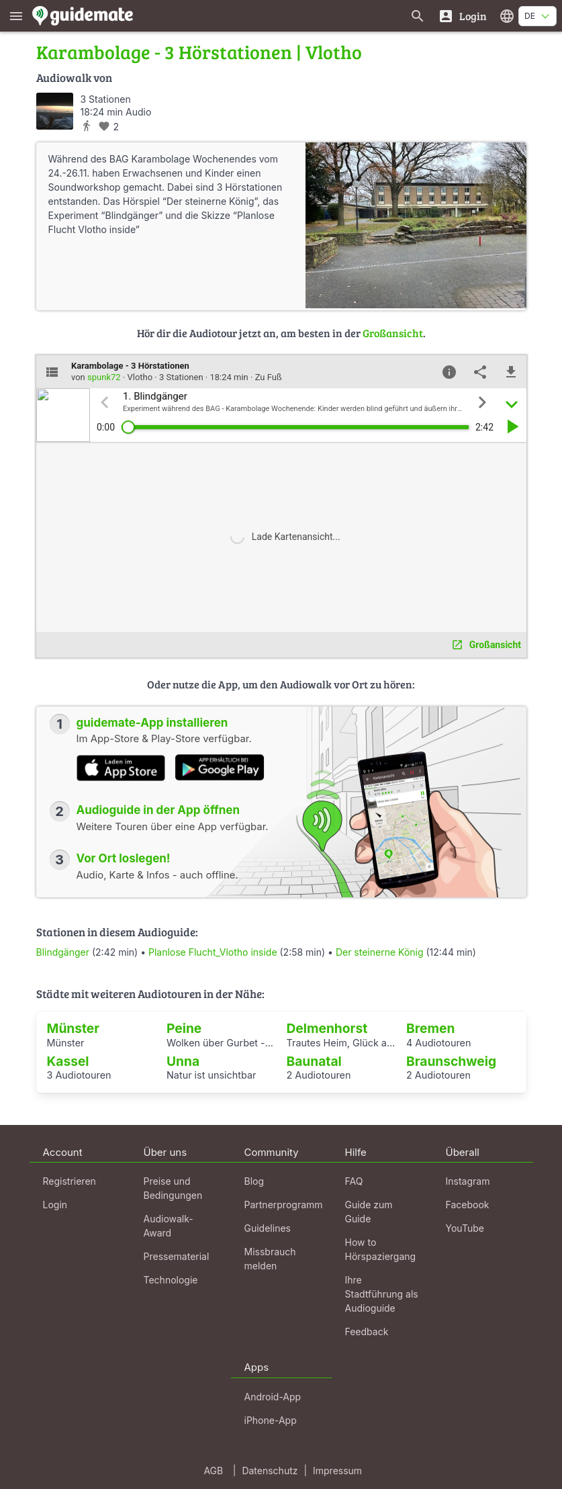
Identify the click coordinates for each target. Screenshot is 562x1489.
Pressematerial (176, 1256)
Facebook (467, 1204)
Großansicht (393, 333)
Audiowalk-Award (168, 1225)
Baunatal (314, 1061)
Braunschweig (451, 1061)
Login (55, 1204)
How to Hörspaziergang (380, 1249)
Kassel (68, 1061)
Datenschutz (269, 1470)
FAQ (354, 1181)
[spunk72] (54, 111)
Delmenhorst (327, 1028)
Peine (184, 1028)
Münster (73, 1028)
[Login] (462, 16)
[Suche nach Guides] (417, 16)
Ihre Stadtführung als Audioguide (381, 1294)
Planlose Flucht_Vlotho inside (212, 952)
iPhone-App (270, 1420)
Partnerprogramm (283, 1204)
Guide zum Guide (369, 1211)
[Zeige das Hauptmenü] (16, 16)
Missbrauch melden (270, 1258)
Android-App (272, 1396)
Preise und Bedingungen (173, 1188)
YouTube (465, 1228)
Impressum (337, 1470)
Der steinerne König (380, 952)
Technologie (171, 1279)
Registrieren (69, 1181)
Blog (254, 1181)
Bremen (430, 1028)
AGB (213, 1470)
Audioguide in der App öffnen (158, 810)
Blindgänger (63, 952)
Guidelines (267, 1228)
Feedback (367, 1331)
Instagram (468, 1181)
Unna (183, 1061)
